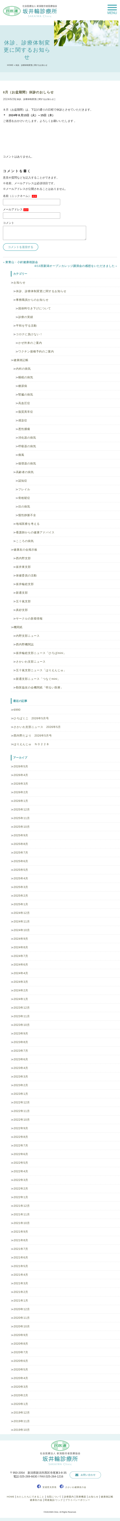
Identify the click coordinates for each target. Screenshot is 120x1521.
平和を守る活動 (26, 325)
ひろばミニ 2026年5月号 (31, 718)
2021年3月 (21, 1283)
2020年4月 (21, 1378)
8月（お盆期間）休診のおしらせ (28, 92)
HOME (10, 65)
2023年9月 (21, 1033)
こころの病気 (25, 541)
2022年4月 (21, 1171)
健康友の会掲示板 (25, 549)
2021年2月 (21, 1292)
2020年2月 (21, 1395)
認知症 (22, 480)
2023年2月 (21, 1085)
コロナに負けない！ (29, 334)
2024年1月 (21, 999)
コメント (8, 222)
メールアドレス (15, 209)
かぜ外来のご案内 (30, 342)
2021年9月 (21, 1231)
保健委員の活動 (26, 575)
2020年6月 (21, 1360)
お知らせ (19, 282)
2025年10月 (22, 826)
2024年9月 (21, 938)
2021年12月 (22, 1205)
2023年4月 (21, 1068)
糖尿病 (22, 386)
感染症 (22, 420)
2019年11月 (22, 1421)
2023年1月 (21, 1093)
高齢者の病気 (25, 472)
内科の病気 (23, 368)
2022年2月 (21, 1188)
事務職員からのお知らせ (32, 299)
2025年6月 (21, 861)
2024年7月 (21, 956)
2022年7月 (21, 1145)
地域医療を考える (28, 523)
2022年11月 (22, 1111)
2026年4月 (21, 775)
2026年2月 (21, 792)
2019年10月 (22, 1429)
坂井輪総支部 (25, 584)
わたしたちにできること (30, 1496)
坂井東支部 (23, 566)
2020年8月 (21, 1343)
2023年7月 (21, 1050)
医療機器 (81, 1496)
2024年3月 (21, 981)
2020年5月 (21, 1369)
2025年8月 (21, 844)
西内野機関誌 (25, 644)
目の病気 (24, 506)
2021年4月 (21, 1274)
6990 (17, 709)
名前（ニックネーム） (20, 196)
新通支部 (22, 592)
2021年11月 (22, 1214)
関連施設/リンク (54, 1500)
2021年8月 (21, 1240)
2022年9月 (21, 1128)
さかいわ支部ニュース (31, 661)
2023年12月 (22, 1007)
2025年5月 (21, 869)
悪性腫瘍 (24, 429)
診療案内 (69, 1496)
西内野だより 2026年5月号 (33, 735)
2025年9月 (21, 835)
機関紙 (18, 627)
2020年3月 (21, 1386)
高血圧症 (24, 403)
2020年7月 (21, 1352)
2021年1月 (21, 1300)
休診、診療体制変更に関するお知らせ (41, 291)
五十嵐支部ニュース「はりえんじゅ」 (41, 670)
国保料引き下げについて (34, 308)
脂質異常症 (25, 411)
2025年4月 (21, 878)
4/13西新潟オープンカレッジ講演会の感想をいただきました (74, 266)
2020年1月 (21, 1404)
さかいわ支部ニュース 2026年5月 (37, 727)
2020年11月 (22, 1317)
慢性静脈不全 (27, 515)
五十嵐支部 (23, 601)
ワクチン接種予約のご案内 (36, 351)
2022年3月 (21, 1180)
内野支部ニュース (28, 635)
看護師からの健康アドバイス (35, 532)
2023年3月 (21, 1076)
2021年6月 (21, 1257)
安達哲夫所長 (49, 1487)
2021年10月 (22, 1223)
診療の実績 (25, 317)
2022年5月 (21, 1162)
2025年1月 (21, 904)
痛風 (21, 454)
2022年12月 (22, 1102)
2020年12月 (22, 1309)
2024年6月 (21, 964)
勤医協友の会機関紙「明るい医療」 (39, 687)
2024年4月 (21, 973)
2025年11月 (22, 818)
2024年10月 (22, 930)
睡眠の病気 (25, 377)
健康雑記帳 (21, 360)
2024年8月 (21, 947)
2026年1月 (21, 800)
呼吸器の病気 (27, 446)
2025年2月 (21, 895)
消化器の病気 (27, 437)
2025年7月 (21, 852)
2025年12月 (22, 809)
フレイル (24, 489)
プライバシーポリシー (77, 1500)
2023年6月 (21, 1059)
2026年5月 (21, 766)
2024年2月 (21, 990)
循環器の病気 (27, 463)
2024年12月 (22, 912)
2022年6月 (21, 1154)
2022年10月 (22, 1119)
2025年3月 (21, 887)
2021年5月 (21, 1266)
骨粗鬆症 (24, 498)
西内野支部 (23, 558)
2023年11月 (22, 1016)
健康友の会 (36, 1500)
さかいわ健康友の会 (75, 1487)
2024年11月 (22, 921)
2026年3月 (21, 783)
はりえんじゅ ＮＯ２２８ (31, 744)
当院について (54, 1496)
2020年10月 (22, 1326)
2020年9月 (21, 1335)
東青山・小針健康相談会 (21, 262)
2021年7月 (21, 1248)
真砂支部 (22, 610)
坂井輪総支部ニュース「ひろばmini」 (41, 653)
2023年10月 (22, 1024)
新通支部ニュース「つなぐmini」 (38, 678)
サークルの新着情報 (29, 618)
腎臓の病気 (25, 394)
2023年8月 (21, 1042)
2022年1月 (21, 1197)
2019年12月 (22, 1412)
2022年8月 (21, 1136)
